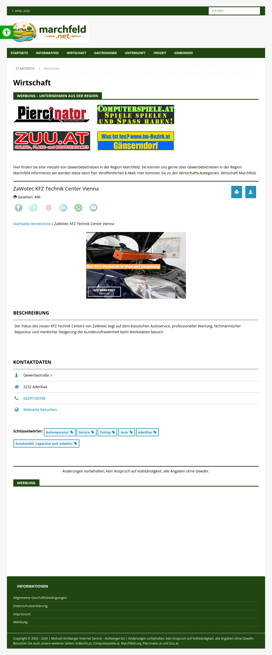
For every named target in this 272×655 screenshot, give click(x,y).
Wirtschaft (76, 53)
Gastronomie (105, 53)
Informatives (47, 53)
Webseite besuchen (40, 409)
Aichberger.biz (114, 638)
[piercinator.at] (51, 120)
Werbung (20, 622)
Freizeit (159, 53)
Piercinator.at (152, 643)
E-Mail (130, 172)
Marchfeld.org (131, 643)
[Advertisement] (136, 527)
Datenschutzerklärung (30, 605)
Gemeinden (183, 53)
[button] (6, 32)
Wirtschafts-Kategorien (199, 172)
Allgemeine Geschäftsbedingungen (40, 597)
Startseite (19, 53)
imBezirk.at (83, 643)
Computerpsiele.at (106, 643)
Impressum (22, 614)
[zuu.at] (51, 147)
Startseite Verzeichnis (32, 223)
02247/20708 (34, 398)
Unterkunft (135, 53)
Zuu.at (174, 643)
